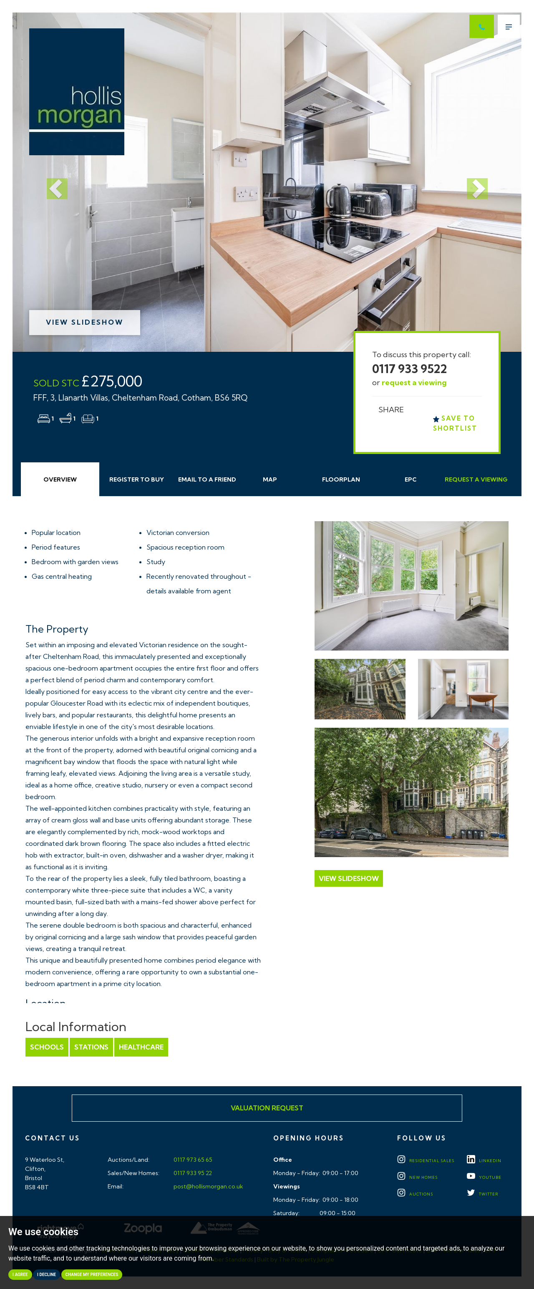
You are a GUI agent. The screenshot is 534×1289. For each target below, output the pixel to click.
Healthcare (141, 1047)
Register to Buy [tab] (136, 479)
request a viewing (414, 382)
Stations (91, 1047)
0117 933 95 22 (192, 1173)
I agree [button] (20, 1274)
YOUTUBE (484, 1177)
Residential (425, 1160)
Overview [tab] (60, 479)
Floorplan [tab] (341, 479)
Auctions (415, 1194)
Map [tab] (270, 479)
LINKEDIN (484, 1160)
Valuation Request (267, 1108)
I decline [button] (46, 1274)
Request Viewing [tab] (476, 479)
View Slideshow (84, 322)
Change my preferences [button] (91, 1274)
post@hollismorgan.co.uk (207, 1186)
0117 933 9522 (409, 368)
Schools (47, 1047)
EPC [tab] (411, 479)
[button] (51, 182)
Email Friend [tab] (207, 479)
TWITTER (482, 1194)
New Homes (417, 1177)
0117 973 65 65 (192, 1159)
